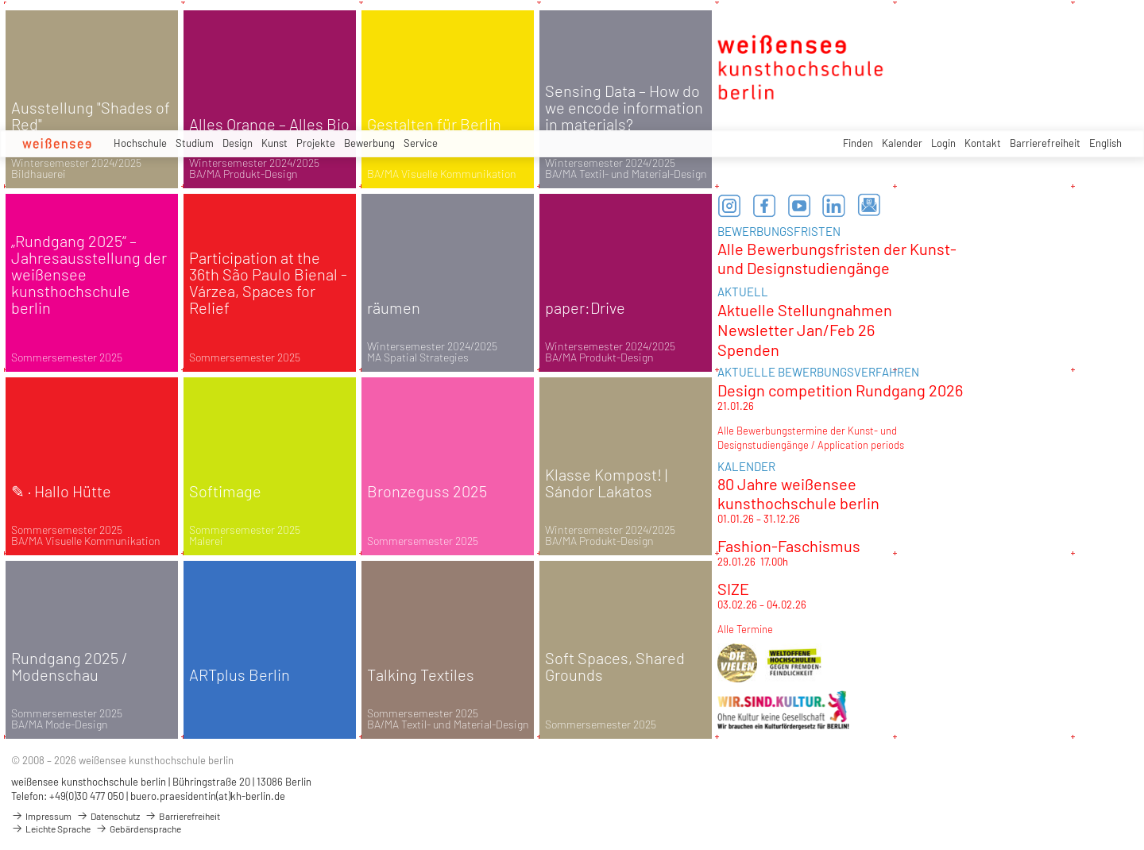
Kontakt (982, 143)
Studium (195, 143)
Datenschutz (108, 815)
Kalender (902, 143)
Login (943, 143)
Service (421, 143)
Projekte (315, 143)
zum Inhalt (0, 0)
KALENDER (746, 466)
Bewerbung (369, 143)
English (1105, 143)
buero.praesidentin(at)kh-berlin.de (207, 796)
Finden (858, 143)
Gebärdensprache (138, 828)
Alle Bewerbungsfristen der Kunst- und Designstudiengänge (837, 258)
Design (237, 143)
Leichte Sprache (51, 828)
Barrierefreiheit (1045, 143)
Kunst (274, 143)
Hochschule (140, 143)
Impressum (41, 815)
